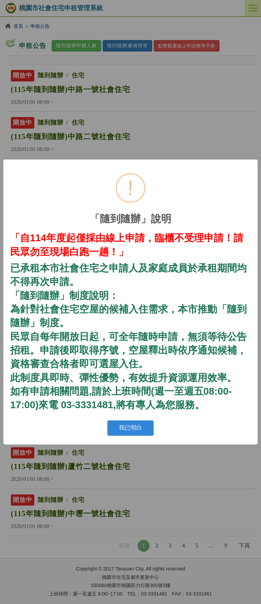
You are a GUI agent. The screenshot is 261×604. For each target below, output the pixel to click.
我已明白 (130, 427)
